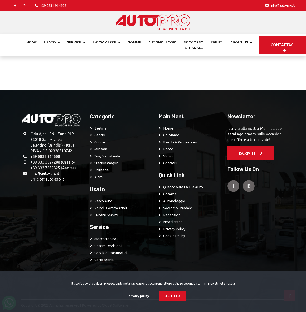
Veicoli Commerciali (110, 208)
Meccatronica (105, 239)
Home (31, 42)
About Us (239, 42)
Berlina (100, 128)
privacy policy (138, 296)
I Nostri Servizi (106, 215)
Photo (168, 149)
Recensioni (172, 215)
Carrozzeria (104, 260)
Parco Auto (103, 201)
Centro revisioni (108, 246)
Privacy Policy (174, 229)
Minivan (100, 149)
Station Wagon (106, 163)
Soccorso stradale (194, 45)
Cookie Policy (174, 236)
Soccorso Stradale (177, 208)
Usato (50, 42)
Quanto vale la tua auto (183, 187)
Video (168, 156)
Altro (98, 177)
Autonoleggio (162, 42)
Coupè (99, 142)
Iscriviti (250, 153)
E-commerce (104, 42)
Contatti (170, 163)
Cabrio (99, 135)
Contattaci (282, 47)
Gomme (134, 42)
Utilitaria (101, 170)
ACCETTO (172, 296)
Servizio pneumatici (110, 253)
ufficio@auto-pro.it (47, 179)
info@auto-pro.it (45, 173)
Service (74, 42)
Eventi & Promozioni (180, 142)
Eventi (217, 42)
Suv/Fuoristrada (107, 156)
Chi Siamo (171, 135)
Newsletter (172, 222)
